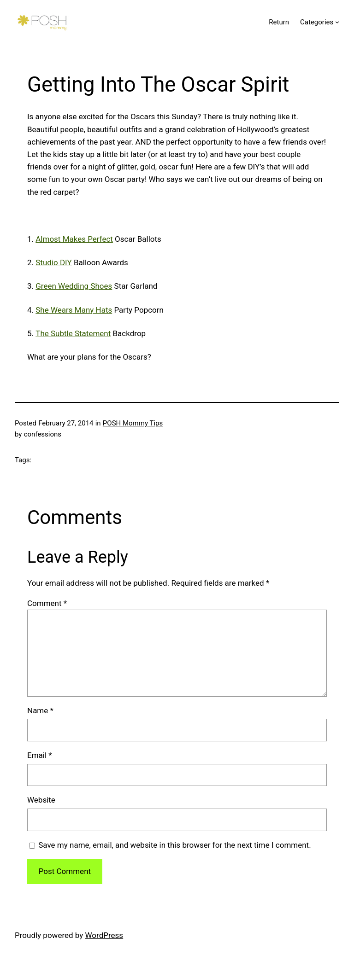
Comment (47, 603)
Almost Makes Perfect (74, 239)
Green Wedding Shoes (73, 286)
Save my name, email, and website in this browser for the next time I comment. (174, 845)
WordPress (104, 935)
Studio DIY (53, 262)
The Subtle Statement (73, 333)
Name (40, 710)
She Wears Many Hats (73, 309)
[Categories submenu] (337, 22)
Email (39, 755)
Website (41, 799)
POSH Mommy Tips (133, 423)
